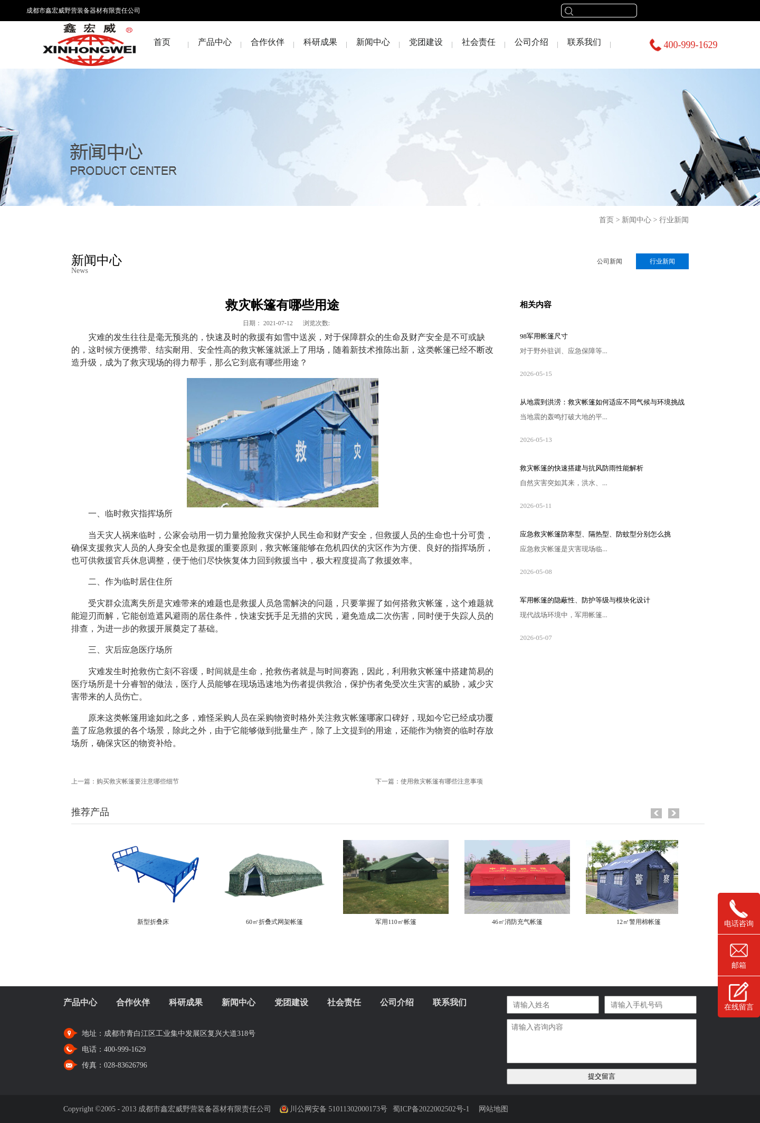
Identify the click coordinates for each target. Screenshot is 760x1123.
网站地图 (491, 1109)
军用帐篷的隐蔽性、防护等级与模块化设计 (585, 600)
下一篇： (429, 781)
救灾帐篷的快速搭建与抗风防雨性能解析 (581, 468)
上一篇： (125, 781)
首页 (162, 41)
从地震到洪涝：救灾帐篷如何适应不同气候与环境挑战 (602, 402)
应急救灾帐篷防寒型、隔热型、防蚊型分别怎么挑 (595, 534)
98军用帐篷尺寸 (544, 336)
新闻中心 (636, 220)
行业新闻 (674, 220)
